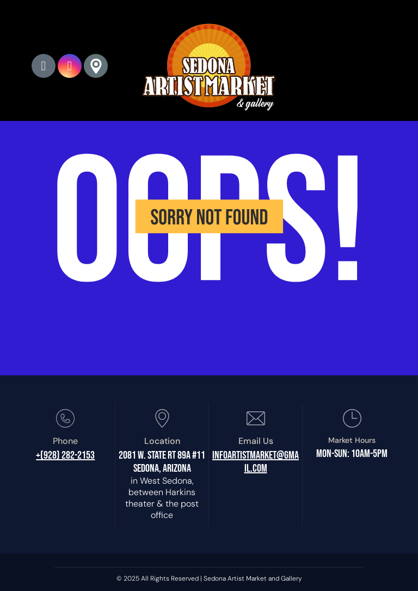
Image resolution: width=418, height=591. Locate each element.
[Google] (96, 67)
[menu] (394, 63)
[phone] (44, 67)
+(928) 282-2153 (65, 455)
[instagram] (70, 67)
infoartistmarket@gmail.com (255, 462)
